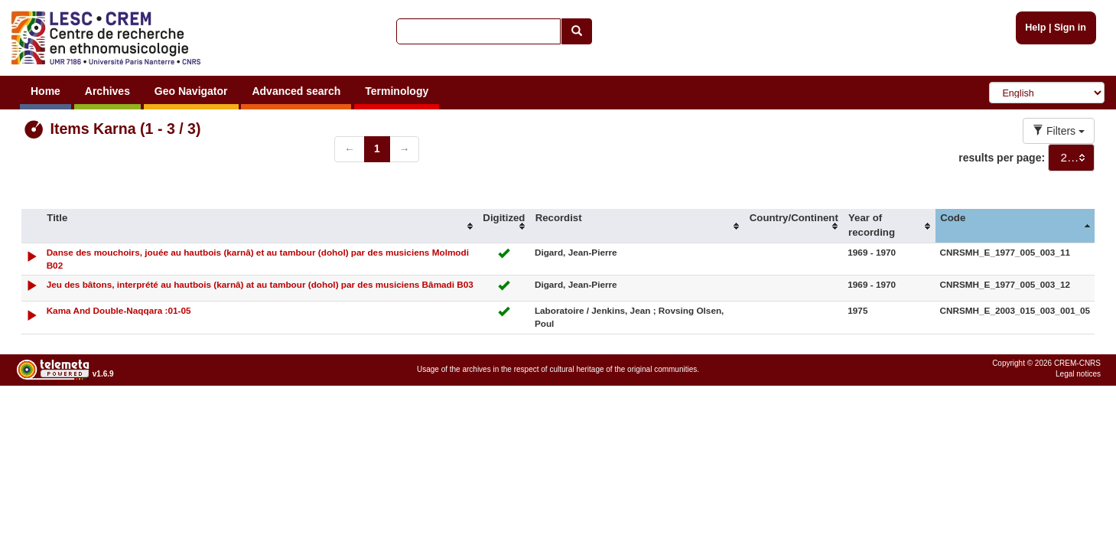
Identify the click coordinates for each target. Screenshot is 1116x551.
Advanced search (296, 91)
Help (1035, 27)
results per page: (1001, 158)
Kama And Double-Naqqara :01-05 (119, 310)
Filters (1059, 131)
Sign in (1070, 27)
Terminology (396, 91)
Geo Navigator (191, 91)
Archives (107, 91)
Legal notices (1078, 374)
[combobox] (1071, 157)
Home (45, 91)
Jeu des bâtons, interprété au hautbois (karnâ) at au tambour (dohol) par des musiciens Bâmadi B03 (260, 284)
